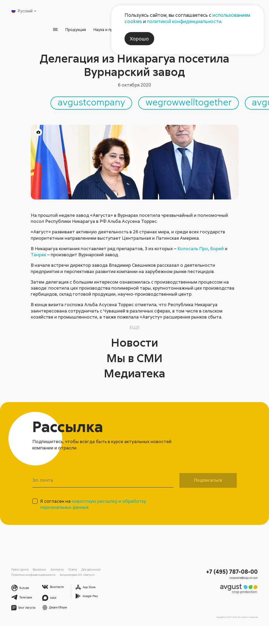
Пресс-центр (19, 569)
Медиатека (134, 373)
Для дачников (90, 569)
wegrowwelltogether (189, 102)
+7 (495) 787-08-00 (232, 571)
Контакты (57, 569)
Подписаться (208, 480)
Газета (72, 569)
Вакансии (39, 569)
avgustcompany (91, 102)
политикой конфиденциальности (184, 21)
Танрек (38, 254)
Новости (134, 342)
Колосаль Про (192, 248)
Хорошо (139, 39)
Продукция (75, 29)
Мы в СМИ (134, 358)
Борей (217, 248)
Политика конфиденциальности (33, 574)
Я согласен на (93, 504)
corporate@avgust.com (243, 577)
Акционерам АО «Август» (77, 574)
